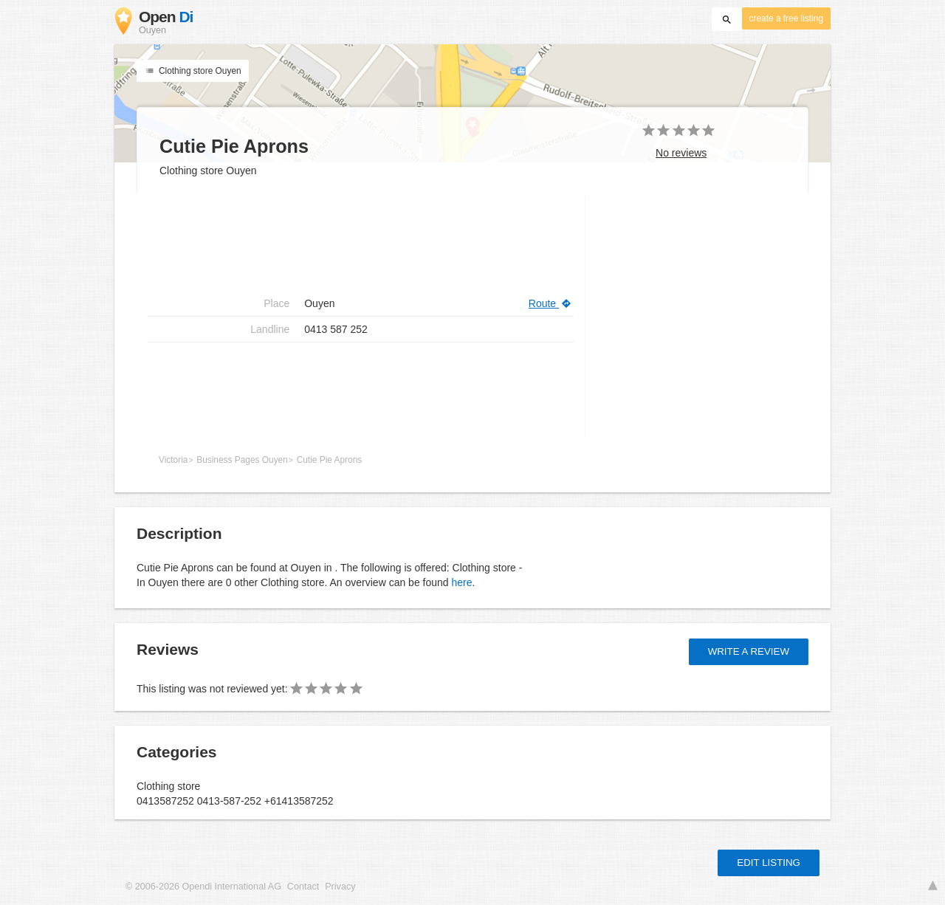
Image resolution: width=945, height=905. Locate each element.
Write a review (748, 651)
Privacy (340, 886)
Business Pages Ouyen (242, 460)
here (461, 582)
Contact (303, 886)
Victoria (173, 460)
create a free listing (786, 18)
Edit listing (768, 862)
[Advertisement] (361, 390)
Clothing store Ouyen (192, 71)
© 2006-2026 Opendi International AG (203, 886)
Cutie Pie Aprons (329, 460)
